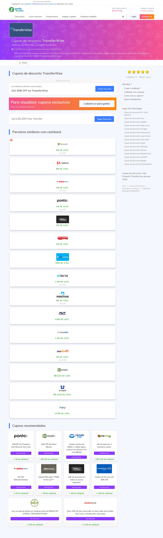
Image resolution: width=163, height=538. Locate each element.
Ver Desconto (20, 453)
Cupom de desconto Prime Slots (136, 140)
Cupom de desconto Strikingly (135, 147)
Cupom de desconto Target (134, 143)
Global (23, 63)
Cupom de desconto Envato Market (138, 164)
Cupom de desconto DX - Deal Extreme (136, 113)
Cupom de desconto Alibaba (135, 161)
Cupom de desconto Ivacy (134, 118)
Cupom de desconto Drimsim (135, 150)
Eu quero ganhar (147, 11)
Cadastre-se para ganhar (97, 103)
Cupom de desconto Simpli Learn (137, 125)
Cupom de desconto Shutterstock (137, 132)
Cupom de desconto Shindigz (135, 129)
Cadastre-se (147, 17)
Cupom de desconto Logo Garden (137, 136)
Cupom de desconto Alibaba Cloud (137, 154)
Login (134, 17)
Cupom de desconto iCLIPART (135, 157)
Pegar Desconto (104, 89)
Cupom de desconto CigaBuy (135, 122)
